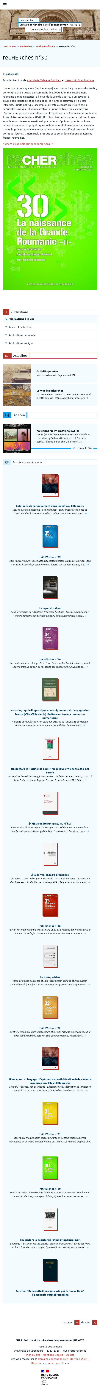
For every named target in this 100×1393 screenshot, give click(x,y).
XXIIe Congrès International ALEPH (58, 431)
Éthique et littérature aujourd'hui (50, 824)
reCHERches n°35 (50, 557)
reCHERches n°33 (50, 926)
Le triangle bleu (50, 977)
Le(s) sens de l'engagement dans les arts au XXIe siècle (50, 506)
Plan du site (33, 1354)
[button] (77, 1322)
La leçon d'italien (50, 608)
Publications (26, 46)
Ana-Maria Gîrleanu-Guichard (44, 80)
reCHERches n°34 (50, 659)
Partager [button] (68, 1322)
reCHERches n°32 (50, 1028)
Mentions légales (53, 1354)
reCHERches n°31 (50, 1134)
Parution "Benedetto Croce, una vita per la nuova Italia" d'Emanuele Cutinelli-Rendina (50, 1293)
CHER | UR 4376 (9, 46)
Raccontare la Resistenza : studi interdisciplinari (50, 1240)
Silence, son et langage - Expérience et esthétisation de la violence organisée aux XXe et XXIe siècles (50, 1081)
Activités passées (47, 371)
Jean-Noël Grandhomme (79, 80)
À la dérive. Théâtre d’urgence (50, 875)
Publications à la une (45, 46)
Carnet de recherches (50, 391)
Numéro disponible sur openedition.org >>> (29, 144)
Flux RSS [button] (86, 1322)
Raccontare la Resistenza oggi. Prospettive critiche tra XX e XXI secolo (50, 770)
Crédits (69, 1354)
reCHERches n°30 (50, 1189)
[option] (50, 373)
